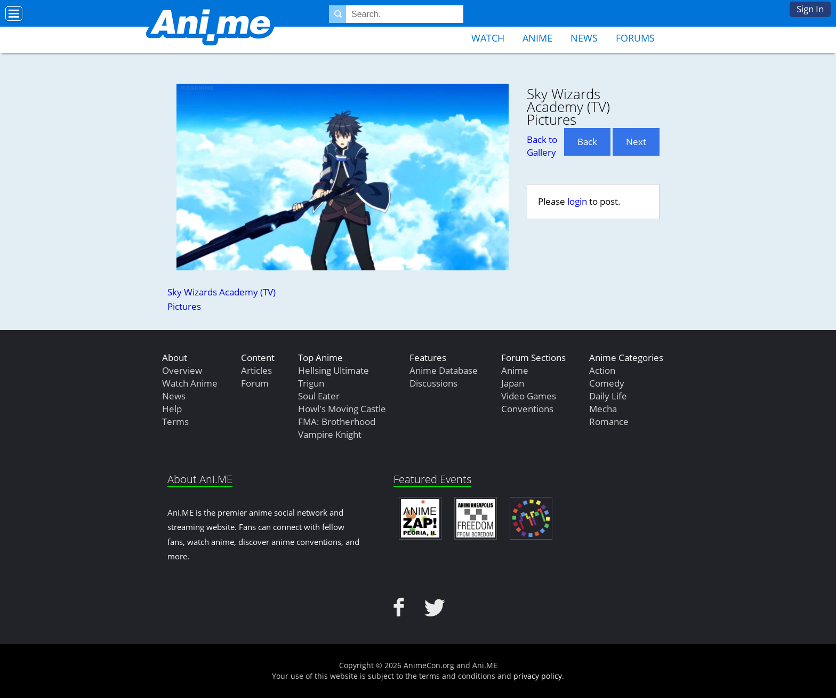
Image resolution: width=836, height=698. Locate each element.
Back (587, 141)
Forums (635, 37)
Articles (256, 370)
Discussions (433, 383)
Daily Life (608, 396)
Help (172, 409)
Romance (609, 421)
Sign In (810, 9)
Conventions (527, 409)
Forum (255, 383)
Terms (175, 421)
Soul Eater (319, 396)
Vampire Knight (329, 434)
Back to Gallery (542, 145)
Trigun (311, 383)
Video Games (528, 396)
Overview (182, 370)
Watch (487, 37)
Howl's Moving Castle (342, 409)
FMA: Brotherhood (336, 421)
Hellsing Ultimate (333, 370)
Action (602, 370)
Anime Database (443, 370)
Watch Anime (190, 383)
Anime (537, 37)
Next (636, 141)
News (584, 37)
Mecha (603, 409)
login (577, 201)
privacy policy (537, 676)
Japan (512, 383)
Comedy (606, 383)
